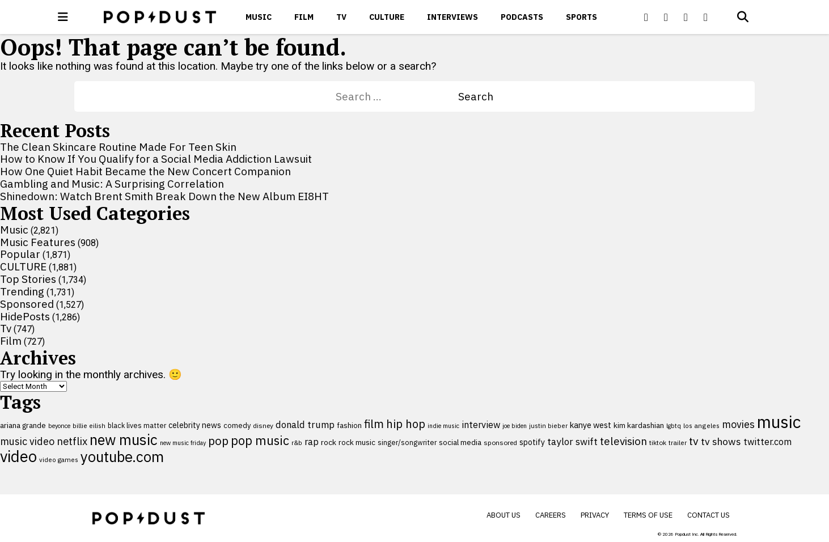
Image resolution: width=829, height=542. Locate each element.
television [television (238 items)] (623, 441)
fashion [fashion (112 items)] (349, 425)
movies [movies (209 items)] (738, 424)
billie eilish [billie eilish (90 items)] (89, 425)
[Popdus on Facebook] (646, 17)
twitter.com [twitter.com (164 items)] (767, 441)
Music (259, 17)
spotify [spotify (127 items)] (532, 442)
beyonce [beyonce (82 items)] (59, 426)
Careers (550, 515)
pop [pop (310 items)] (218, 440)
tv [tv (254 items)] (694, 441)
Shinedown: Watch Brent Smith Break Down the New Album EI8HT (164, 196)
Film (304, 17)
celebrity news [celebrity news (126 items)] (194, 425)
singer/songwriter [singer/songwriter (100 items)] (407, 442)
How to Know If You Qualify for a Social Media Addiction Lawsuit (156, 159)
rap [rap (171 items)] (311, 441)
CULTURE (386, 17)
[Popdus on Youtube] (686, 17)
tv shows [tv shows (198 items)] (721, 441)
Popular (20, 254)
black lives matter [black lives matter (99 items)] (137, 425)
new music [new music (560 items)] (124, 439)
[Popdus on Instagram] (705, 17)
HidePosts (25, 316)
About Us (504, 515)
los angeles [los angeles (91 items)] (701, 425)
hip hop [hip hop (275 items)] (405, 423)
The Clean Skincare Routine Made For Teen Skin (118, 147)
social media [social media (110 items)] (460, 442)
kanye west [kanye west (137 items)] (590, 425)
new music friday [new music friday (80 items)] (183, 443)
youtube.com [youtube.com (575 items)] (122, 456)
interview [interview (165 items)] (481, 424)
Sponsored (27, 304)
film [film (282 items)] (374, 423)
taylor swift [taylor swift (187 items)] (572, 441)
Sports (581, 17)
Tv (341, 17)
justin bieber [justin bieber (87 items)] (548, 425)
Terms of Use (648, 515)
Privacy (595, 515)
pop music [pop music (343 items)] (260, 440)
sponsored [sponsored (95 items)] (500, 442)
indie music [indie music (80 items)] (443, 426)
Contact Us (708, 515)
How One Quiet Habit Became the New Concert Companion (145, 171)
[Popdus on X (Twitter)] (666, 17)
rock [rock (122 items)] (328, 442)
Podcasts (522, 17)
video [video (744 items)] (18, 456)
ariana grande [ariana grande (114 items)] (23, 425)
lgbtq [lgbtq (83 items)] (673, 426)
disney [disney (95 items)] (263, 425)
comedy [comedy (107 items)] (237, 425)
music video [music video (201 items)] (27, 441)
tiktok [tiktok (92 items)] (657, 442)
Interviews (452, 17)
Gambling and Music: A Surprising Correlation (112, 183)
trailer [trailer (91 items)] (678, 442)
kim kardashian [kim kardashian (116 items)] (639, 425)
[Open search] (743, 17)
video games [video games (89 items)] (58, 459)
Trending (22, 291)
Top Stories (28, 279)
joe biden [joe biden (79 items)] (514, 426)
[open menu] (63, 17)
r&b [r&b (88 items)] (296, 442)
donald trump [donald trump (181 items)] (305, 424)
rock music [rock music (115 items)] (357, 442)
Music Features (37, 242)
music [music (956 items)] (779, 422)
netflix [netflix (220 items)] (72, 441)
